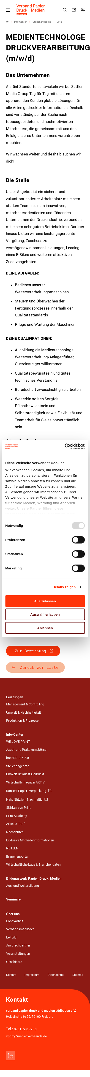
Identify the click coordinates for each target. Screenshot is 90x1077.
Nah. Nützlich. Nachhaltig (24, 800)
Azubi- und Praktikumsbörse (26, 750)
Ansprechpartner (18, 945)
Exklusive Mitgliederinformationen (30, 840)
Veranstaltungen (18, 954)
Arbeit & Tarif (15, 824)
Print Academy (16, 816)
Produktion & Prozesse (22, 721)
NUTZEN (12, 848)
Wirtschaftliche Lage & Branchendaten (33, 865)
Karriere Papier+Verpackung (26, 791)
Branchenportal (17, 857)
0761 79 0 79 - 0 (25, 1029)
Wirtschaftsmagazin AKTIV (25, 782)
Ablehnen (45, 628)
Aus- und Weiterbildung (22, 886)
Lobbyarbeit (14, 921)
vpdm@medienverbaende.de (26, 1036)
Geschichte (14, 962)
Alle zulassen (45, 601)
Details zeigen (64, 587)
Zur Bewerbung (30, 650)
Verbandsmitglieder (20, 929)
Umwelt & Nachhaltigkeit (23, 713)
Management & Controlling (25, 704)
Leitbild (11, 937)
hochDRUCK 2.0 (17, 758)
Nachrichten (15, 832)
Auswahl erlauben (45, 614)
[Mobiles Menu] (8, 9)
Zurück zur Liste (39, 667)
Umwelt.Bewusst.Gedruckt (25, 774)
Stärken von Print (18, 808)
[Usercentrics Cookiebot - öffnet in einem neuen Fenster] (65, 446)
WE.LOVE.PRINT (18, 742)
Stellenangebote (17, 766)
